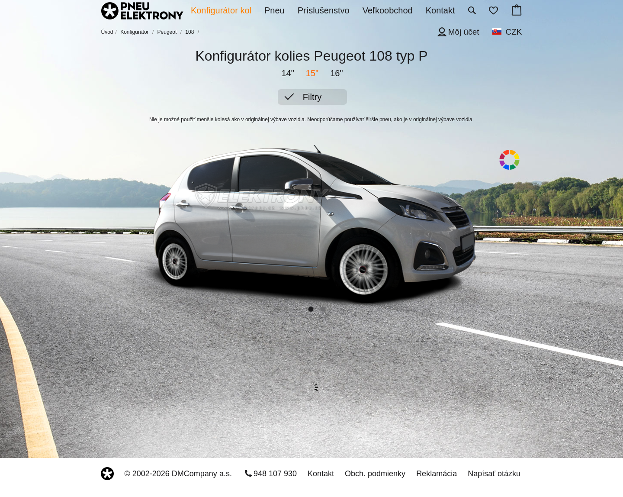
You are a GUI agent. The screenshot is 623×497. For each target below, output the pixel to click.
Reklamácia (436, 473)
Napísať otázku (494, 473)
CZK (514, 31)
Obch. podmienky (375, 473)
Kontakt (321, 473)
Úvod (107, 32)
